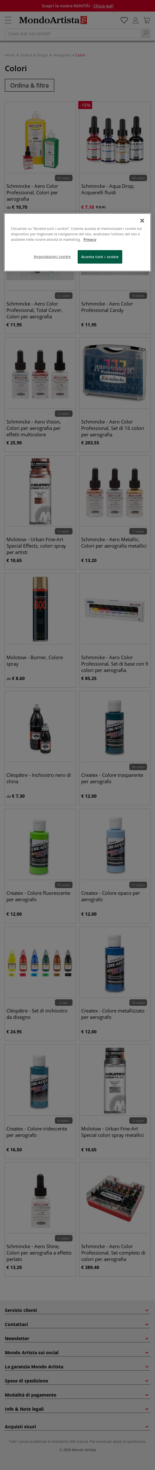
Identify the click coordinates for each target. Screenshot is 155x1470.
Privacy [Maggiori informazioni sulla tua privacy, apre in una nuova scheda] (89, 239)
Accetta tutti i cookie (100, 256)
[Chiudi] (142, 221)
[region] (77, 242)
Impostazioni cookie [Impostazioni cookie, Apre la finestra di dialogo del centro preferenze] (52, 256)
